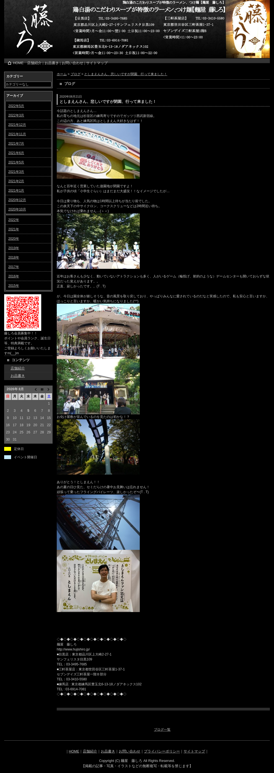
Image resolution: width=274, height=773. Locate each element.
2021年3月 (16, 172)
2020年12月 (17, 200)
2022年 (13, 220)
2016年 (13, 276)
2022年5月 (16, 106)
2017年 (13, 267)
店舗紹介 (34, 63)
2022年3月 (16, 115)
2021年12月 (17, 125)
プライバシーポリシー (162, 751)
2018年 (13, 257)
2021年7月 (16, 143)
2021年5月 (16, 162)
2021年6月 (16, 153)
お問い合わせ (72, 63)
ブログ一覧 (162, 730)
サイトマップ (97, 63)
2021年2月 (16, 181)
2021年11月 (17, 134)
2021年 (13, 229)
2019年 (13, 248)
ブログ (76, 74)
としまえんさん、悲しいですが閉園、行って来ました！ (125, 74)
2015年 (13, 286)
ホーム (62, 74)
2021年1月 (16, 190)
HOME (18, 63)
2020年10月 (17, 209)
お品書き (52, 63)
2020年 (13, 239)
